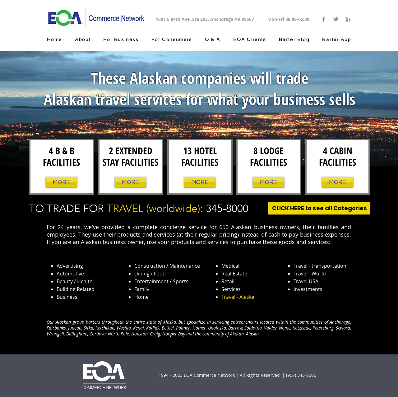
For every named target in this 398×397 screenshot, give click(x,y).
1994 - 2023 (171, 375)
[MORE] (61, 182)
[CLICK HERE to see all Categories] (319, 208)
